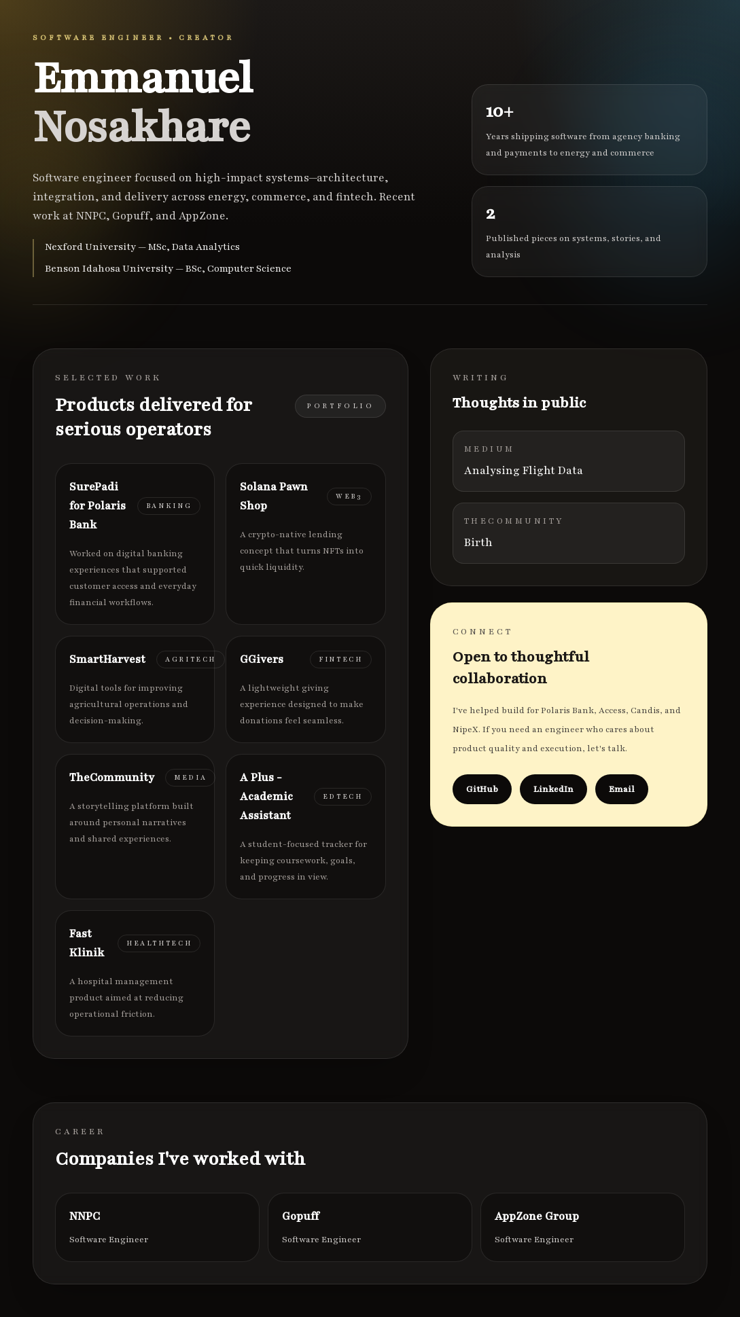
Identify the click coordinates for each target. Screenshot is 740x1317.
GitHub (482, 789)
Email (622, 789)
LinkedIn (553, 789)
